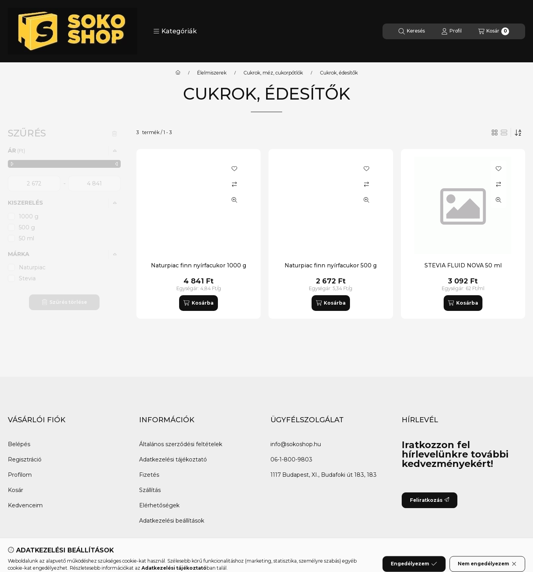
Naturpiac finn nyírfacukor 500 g (331, 265)
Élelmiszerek (212, 73)
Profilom (20, 474)
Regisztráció (25, 459)
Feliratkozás (429, 500)
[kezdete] (34, 183)
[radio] (504, 132)
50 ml (26, 238)
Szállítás (150, 490)
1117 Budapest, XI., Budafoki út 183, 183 (323, 474)
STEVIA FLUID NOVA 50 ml (463, 265)
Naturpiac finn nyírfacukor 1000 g (198, 265)
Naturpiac (32, 267)
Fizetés (149, 474)
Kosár (15, 490)
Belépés (19, 444)
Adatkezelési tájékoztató (173, 459)
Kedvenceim (25, 505)
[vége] (94, 183)
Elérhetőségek (159, 505)
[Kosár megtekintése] (493, 31)
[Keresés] (411, 31)
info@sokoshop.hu (295, 444)
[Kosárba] (198, 303)
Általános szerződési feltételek (180, 444)
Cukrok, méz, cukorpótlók (273, 73)
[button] (175, 31)
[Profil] (451, 31)
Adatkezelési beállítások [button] (171, 520)
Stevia (27, 278)
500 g (27, 227)
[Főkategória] (178, 73)
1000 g (28, 216)
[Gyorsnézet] (234, 200)
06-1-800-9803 (291, 459)
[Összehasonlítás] (234, 184)
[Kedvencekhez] (234, 168)
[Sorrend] (518, 132)
